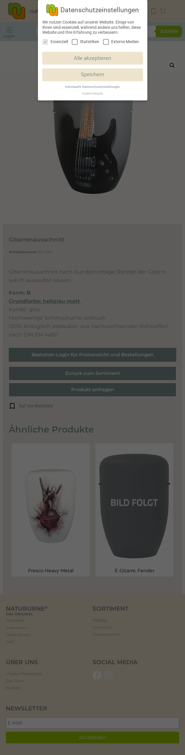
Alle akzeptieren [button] (92, 58)
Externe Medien (121, 42)
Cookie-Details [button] (92, 93)
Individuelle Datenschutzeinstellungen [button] (92, 87)
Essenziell (55, 42)
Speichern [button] (92, 74)
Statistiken (85, 42)
